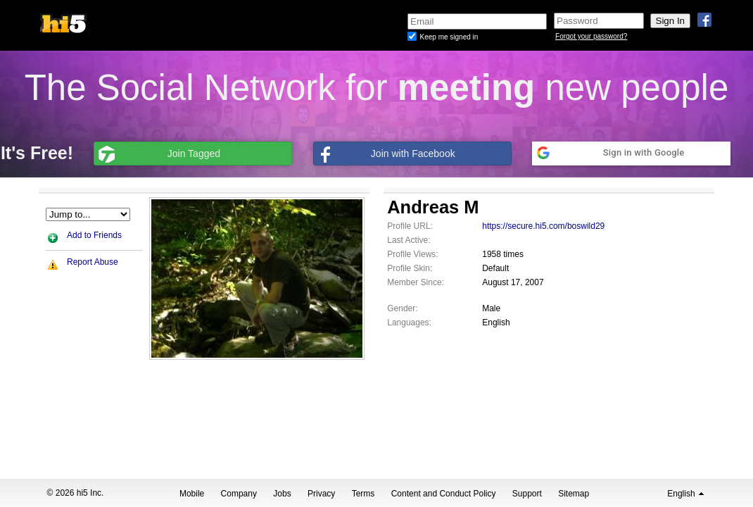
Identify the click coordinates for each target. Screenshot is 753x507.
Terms (363, 494)
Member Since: (415, 282)
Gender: (402, 308)
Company (239, 494)
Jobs (282, 494)
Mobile (191, 494)
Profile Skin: (409, 268)
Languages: (409, 322)
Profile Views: (412, 254)
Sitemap (573, 494)
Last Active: (408, 240)
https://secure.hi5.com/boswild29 (543, 226)
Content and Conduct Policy (443, 494)
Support (527, 494)
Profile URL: (410, 226)
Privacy (321, 494)
